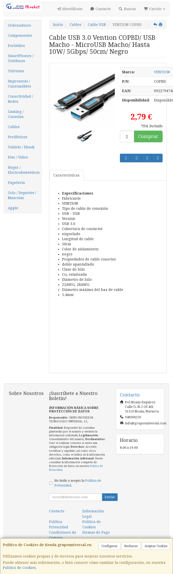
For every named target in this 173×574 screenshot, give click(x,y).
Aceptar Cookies (156, 546)
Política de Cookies (19, 568)
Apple (13, 208)
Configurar (109, 546)
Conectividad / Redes (20, 98)
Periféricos (17, 137)
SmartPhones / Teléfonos (21, 58)
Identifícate (70, 9)
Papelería (16, 183)
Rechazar (131, 546)
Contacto (100, 9)
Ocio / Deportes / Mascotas (22, 195)
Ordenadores (19, 25)
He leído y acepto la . (77, 483)
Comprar (148, 136)
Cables (14, 127)
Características (66, 175)
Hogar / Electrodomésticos (24, 170)
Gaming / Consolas (16, 114)
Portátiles (16, 46)
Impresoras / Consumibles (19, 83)
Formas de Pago (96, 532)
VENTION (162, 72)
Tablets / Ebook (21, 147)
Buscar (127, 9)
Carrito (154, 9)
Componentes (20, 35)
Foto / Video (18, 157)
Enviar (110, 497)
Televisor (16, 71)
